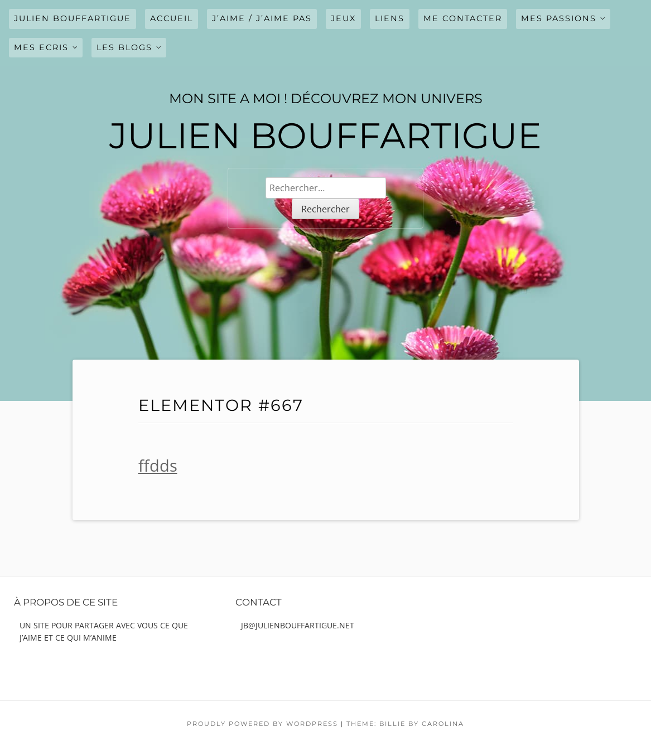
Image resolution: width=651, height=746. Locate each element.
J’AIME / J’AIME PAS (262, 18)
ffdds (157, 465)
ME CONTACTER (462, 18)
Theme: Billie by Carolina (405, 724)
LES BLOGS (124, 47)
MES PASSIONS (558, 18)
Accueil (171, 18)
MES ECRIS (41, 47)
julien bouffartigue (72, 18)
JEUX (343, 18)
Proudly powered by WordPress (262, 724)
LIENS (389, 18)
